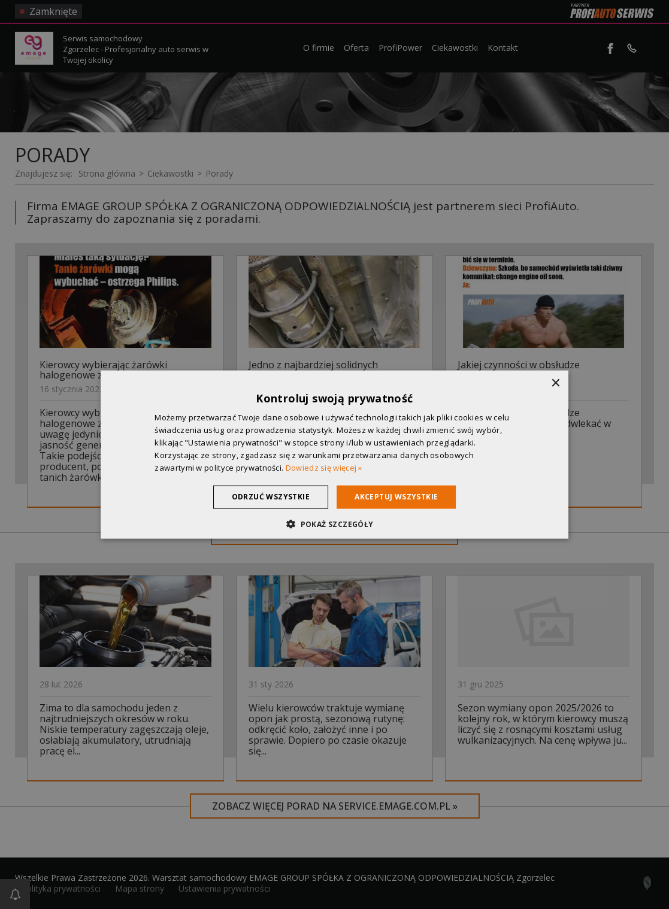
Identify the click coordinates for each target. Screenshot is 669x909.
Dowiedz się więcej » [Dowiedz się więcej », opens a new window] (324, 467)
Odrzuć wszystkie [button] (271, 497)
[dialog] (334, 454)
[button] (334, 523)
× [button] (554, 383)
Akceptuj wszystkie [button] (396, 497)
